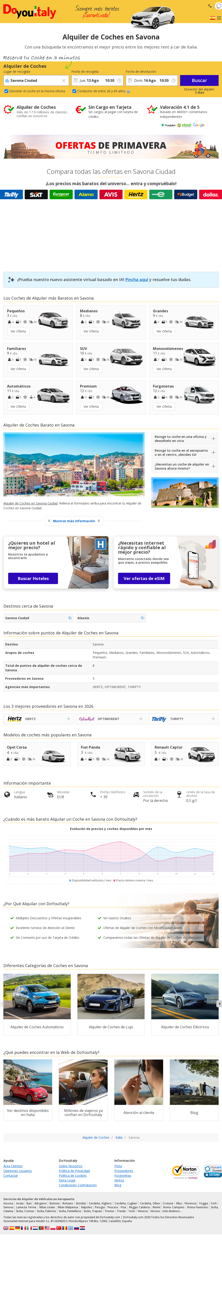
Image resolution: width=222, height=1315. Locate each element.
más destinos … (172, 1211)
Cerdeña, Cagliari (126, 1203)
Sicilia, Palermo (46, 1211)
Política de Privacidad (74, 1171)
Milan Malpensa (68, 1207)
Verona (155, 1211)
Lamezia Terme (26, 1207)
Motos (119, 1180)
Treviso (109, 1211)
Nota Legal (67, 1180)
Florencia (190, 1203)
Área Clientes (13, 1166)
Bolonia (55, 1203)
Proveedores (123, 1171)
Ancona (8, 1203)
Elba (179, 1203)
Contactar (10, 1175)
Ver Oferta (18, 331)
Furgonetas (122, 1175)
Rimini (156, 1207)
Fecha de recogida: (85, 71)
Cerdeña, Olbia (150, 1203)
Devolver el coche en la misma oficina (37, 91)
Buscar (199, 80)
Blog (117, 1185)
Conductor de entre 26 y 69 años (103, 91)
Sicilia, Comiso (25, 1211)
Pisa (123, 1207)
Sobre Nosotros (70, 1166)
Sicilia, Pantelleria (70, 1211)
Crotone (168, 1203)
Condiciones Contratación (78, 1185)
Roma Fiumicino (197, 1207)
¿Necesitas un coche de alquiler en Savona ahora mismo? (182, 466)
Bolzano (68, 1203)
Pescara (113, 1207)
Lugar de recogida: (17, 71)
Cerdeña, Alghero (100, 1203)
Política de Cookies (73, 1175)
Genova (8, 1207)
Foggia (203, 1203)
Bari (29, 1203)
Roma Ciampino (173, 1207)
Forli (214, 1203)
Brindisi (81, 1203)
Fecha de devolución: (141, 71)
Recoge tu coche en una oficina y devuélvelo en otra (181, 438)
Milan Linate (47, 1207)
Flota (118, 1166)
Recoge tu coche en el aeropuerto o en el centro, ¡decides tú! (181, 452)
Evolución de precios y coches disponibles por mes (111, 829)
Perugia (100, 1207)
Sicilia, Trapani (93, 1211)
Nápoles (86, 1207)
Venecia (143, 1211)
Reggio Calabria (139, 1207)
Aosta (20, 1203)
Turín (131, 1211)
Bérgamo (41, 1203)
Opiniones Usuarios (17, 1171)
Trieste (121, 1211)
